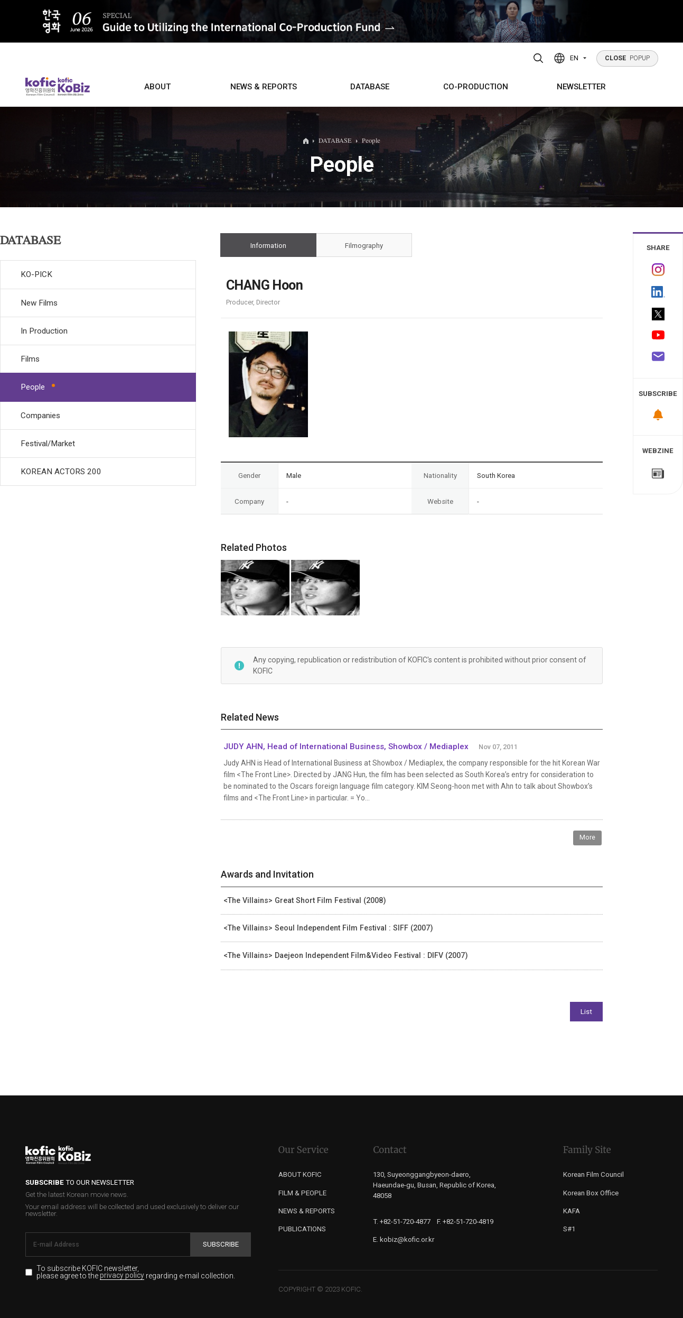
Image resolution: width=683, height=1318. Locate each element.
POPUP (627, 58)
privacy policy (122, 1275)
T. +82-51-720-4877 (402, 1221)
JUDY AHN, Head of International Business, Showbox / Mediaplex (346, 746)
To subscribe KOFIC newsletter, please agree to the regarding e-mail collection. (135, 1272)
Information (268, 245)
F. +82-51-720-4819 (465, 1221)
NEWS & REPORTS (263, 86)
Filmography (364, 245)
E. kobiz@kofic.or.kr (403, 1239)
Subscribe (221, 1244)
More (587, 837)
